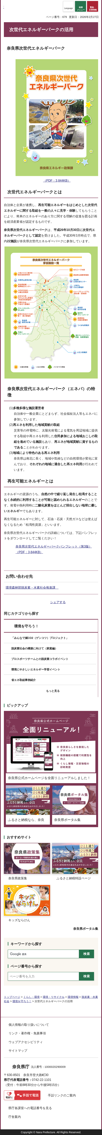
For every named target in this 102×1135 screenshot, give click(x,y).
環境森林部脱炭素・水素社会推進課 (32, 587)
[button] (68, 6)
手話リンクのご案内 (62, 1095)
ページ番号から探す (26, 966)
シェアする (58, 602)
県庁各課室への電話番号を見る (30, 1108)
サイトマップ (18, 1050)
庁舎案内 (14, 1116)
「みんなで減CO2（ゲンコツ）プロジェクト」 (40, 637)
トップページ (12, 997)
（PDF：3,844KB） (57, 177)
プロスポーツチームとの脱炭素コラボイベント (39, 658)
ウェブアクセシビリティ (26, 1042)
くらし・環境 (31, 997)
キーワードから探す (26, 944)
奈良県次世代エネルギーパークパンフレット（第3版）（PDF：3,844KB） (54, 549)
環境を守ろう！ (26, 626)
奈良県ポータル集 (85, 928)
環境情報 (73, 997)
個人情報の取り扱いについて (29, 1024)
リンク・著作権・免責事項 (27, 1033)
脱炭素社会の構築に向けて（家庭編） (34, 648)
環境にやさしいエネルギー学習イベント (35, 669)
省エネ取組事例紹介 (23, 680)
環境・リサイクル (54, 997)
